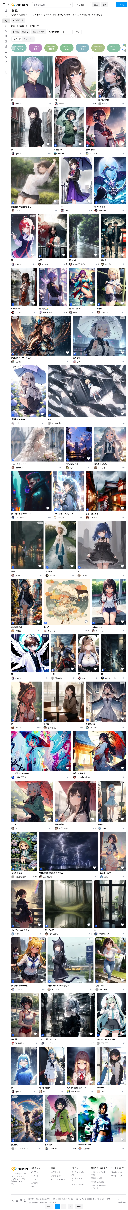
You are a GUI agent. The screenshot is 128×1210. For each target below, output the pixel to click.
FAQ (109, 1199)
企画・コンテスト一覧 (98, 1173)
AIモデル (35, 1183)
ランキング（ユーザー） (78, 1179)
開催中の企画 (96, 1178)
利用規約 (30, 1199)
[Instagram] (21, 1200)
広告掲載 (43, 1202)
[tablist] (23, 39)
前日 (15, 31)
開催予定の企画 (97, 1182)
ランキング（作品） (77, 1173)
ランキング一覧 (77, 1184)
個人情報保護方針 (43, 1199)
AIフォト (35, 1175)
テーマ (34, 1179)
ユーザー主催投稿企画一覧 (98, 1186)
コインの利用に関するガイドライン (90, 1199)
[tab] (17, 39)
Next (79, 1206)
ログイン (121, 4)
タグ (33, 1186)
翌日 (25, 31)
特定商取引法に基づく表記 (63, 1199)
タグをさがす (56, 1175)
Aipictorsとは (116, 1172)
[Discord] (17, 1200)
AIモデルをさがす (58, 1179)
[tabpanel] (68, 601)
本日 (77, 32)
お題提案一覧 (18, 20)
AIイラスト (35, 1172)
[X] (12, 1200)
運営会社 (52, 1202)
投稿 (104, 4)
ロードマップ (116, 1175)
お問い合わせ (32, 1202)
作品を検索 (55, 1172)
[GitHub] (25, 1200)
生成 (96, 4)
